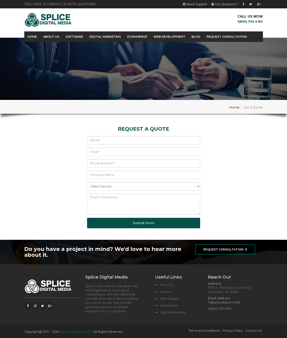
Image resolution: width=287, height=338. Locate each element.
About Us (51, 37)
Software (74, 37)
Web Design (169, 299)
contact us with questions (71, 4)
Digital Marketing (105, 37)
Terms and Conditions (204, 331)
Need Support (195, 4)
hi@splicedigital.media (224, 302)
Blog (196, 37)
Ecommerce (137, 37)
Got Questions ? (224, 4)
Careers (165, 292)
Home (32, 37)
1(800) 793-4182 (250, 21)
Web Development (169, 37)
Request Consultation (227, 37)
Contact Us (253, 331)
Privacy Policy (233, 331)
